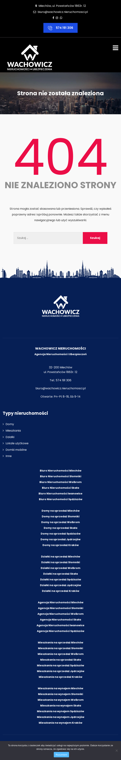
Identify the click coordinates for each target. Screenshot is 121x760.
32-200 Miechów (60, 367)
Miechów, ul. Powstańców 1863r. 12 (60, 6)
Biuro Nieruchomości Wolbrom (60, 482)
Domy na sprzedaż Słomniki (60, 516)
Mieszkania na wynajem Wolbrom (61, 700)
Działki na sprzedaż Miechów (60, 556)
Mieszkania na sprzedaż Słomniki (60, 648)
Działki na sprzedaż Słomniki (60, 562)
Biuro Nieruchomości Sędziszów (60, 499)
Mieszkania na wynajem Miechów (60, 688)
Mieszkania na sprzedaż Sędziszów (60, 665)
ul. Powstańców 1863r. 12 (60, 372)
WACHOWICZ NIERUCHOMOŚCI (60, 348)
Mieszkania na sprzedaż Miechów (60, 642)
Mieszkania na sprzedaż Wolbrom (61, 654)
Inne (9, 456)
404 (60, 157)
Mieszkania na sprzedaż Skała (60, 660)
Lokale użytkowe (17, 443)
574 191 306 (60, 28)
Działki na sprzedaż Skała (60, 574)
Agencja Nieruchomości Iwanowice (60, 625)
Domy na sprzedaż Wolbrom (60, 522)
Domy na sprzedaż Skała (60, 528)
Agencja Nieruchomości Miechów (60, 602)
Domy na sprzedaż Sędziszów (60, 533)
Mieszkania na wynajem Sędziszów (60, 711)
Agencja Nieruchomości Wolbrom (60, 614)
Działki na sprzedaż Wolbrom (60, 568)
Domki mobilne (16, 450)
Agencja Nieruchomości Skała (60, 619)
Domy (10, 424)
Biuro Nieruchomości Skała (60, 488)
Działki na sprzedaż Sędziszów (60, 579)
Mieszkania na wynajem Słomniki (60, 694)
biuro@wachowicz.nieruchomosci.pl (63, 12)
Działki (10, 437)
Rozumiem (61, 754)
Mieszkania (13, 431)
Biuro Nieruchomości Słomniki (60, 476)
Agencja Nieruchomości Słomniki (60, 608)
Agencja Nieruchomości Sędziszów (60, 631)
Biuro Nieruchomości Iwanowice (60, 493)
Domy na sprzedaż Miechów (61, 511)
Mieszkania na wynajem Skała (60, 705)
